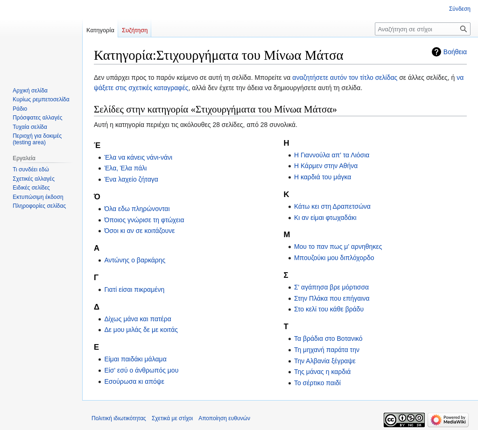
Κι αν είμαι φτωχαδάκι (325, 217)
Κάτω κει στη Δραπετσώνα (332, 206)
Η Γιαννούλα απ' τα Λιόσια (331, 155)
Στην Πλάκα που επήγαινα (332, 298)
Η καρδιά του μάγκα (322, 177)
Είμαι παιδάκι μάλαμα (135, 359)
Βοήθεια (455, 52)
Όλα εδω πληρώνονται (136, 208)
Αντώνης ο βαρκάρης (134, 260)
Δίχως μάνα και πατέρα (137, 319)
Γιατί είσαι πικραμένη (134, 289)
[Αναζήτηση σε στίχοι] (423, 28)
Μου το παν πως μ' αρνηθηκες (338, 246)
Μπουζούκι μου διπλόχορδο (334, 257)
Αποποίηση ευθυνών (224, 418)
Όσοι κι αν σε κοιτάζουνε (139, 230)
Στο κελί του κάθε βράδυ (329, 309)
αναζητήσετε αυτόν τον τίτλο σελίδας (344, 77)
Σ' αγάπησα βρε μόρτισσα (331, 287)
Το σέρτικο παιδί (317, 383)
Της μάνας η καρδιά (322, 371)
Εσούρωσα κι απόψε (134, 381)
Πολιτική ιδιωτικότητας (118, 418)
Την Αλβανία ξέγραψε (325, 361)
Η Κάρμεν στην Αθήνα (326, 165)
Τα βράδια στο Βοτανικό (328, 338)
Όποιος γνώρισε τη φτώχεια (144, 220)
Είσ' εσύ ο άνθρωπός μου (141, 370)
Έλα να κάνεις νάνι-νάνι (138, 157)
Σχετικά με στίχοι (172, 418)
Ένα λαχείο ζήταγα (131, 179)
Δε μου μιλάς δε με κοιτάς (141, 329)
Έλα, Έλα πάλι (125, 168)
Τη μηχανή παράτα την (326, 349)
